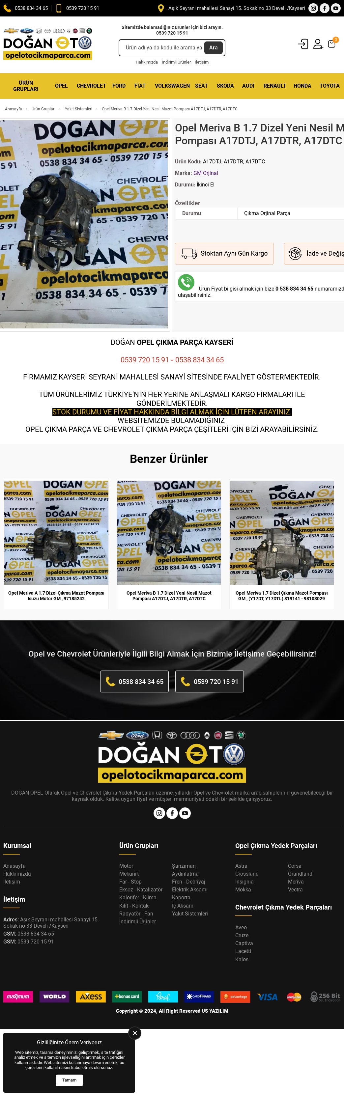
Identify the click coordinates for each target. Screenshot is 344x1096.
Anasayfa (13, 109)
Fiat (140, 86)
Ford (119, 86)
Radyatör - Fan (136, 914)
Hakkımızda (147, 62)
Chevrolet (91, 86)
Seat (201, 86)
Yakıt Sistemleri (78, 109)
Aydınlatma (185, 874)
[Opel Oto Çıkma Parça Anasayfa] (47, 44)
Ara (213, 47)
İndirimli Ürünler (176, 62)
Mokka (243, 889)
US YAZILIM (215, 1011)
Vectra (295, 889)
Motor (126, 866)
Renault (275, 86)
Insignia (244, 882)
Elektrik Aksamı (190, 889)
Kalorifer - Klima (138, 897)
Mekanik (129, 874)
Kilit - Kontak (134, 906)
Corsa (294, 866)
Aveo (241, 927)
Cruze (241, 935)
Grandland (300, 874)
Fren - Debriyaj (188, 882)
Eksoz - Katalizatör (140, 889)
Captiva (244, 943)
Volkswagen (171, 86)
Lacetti (243, 951)
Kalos (241, 959)
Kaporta (181, 897)
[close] (134, 1033)
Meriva (296, 882)
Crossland (247, 874)
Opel (61, 86)
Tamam (69, 1080)
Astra (241, 866)
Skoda (225, 86)
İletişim (202, 62)
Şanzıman (184, 866)
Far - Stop (130, 882)
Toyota (330, 86)
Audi (248, 86)
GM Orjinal (205, 173)
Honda (302, 86)
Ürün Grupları (26, 86)
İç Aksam (182, 906)
